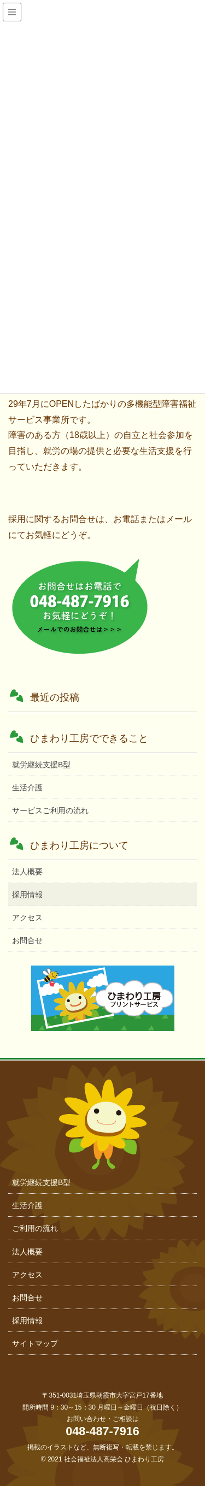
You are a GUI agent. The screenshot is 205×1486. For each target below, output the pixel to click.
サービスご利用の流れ (50, 810)
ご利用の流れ (35, 1228)
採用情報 (27, 894)
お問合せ (27, 940)
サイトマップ (35, 1343)
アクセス (27, 917)
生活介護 (27, 787)
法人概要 (27, 871)
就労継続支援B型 (41, 764)
